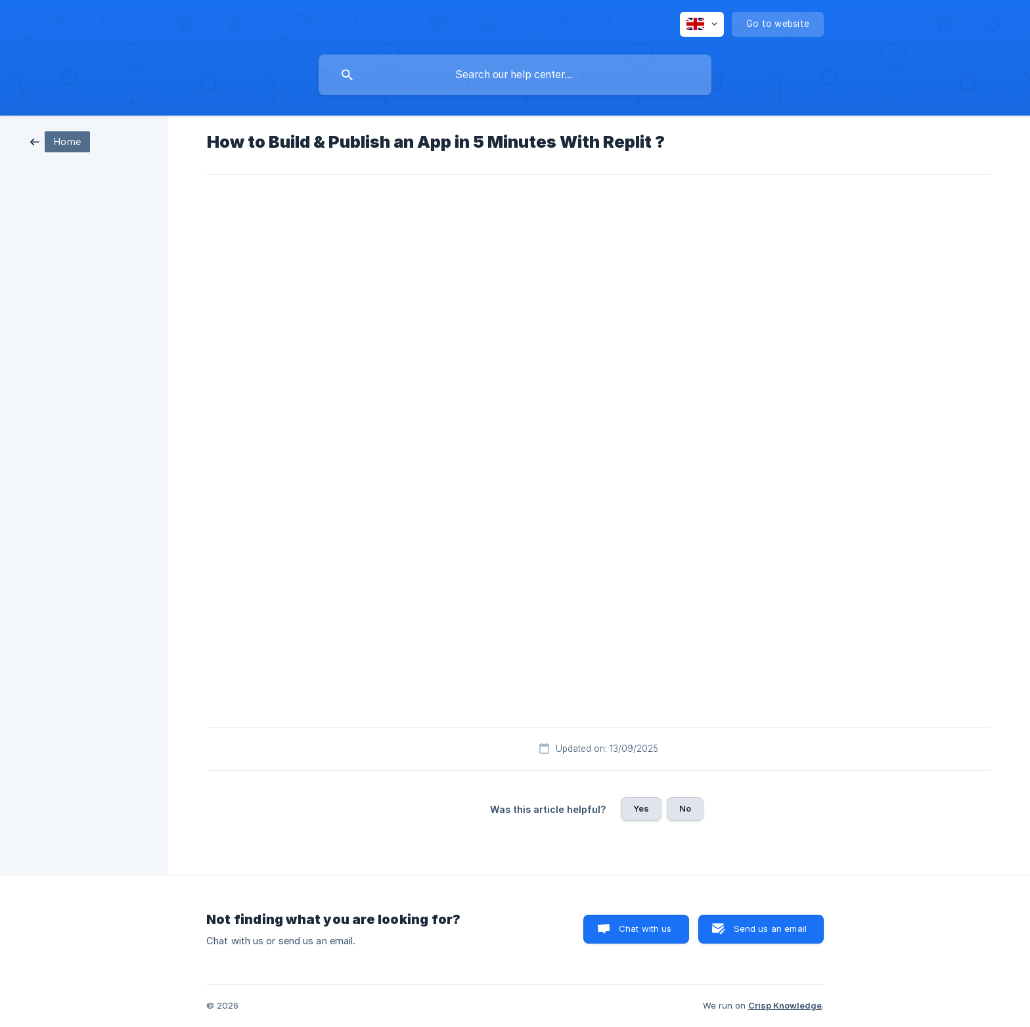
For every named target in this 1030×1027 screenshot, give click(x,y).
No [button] (685, 808)
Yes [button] (641, 808)
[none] (702, 24)
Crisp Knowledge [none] (785, 1005)
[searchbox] (515, 75)
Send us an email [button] (770, 928)
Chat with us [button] (645, 928)
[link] (60, 141)
